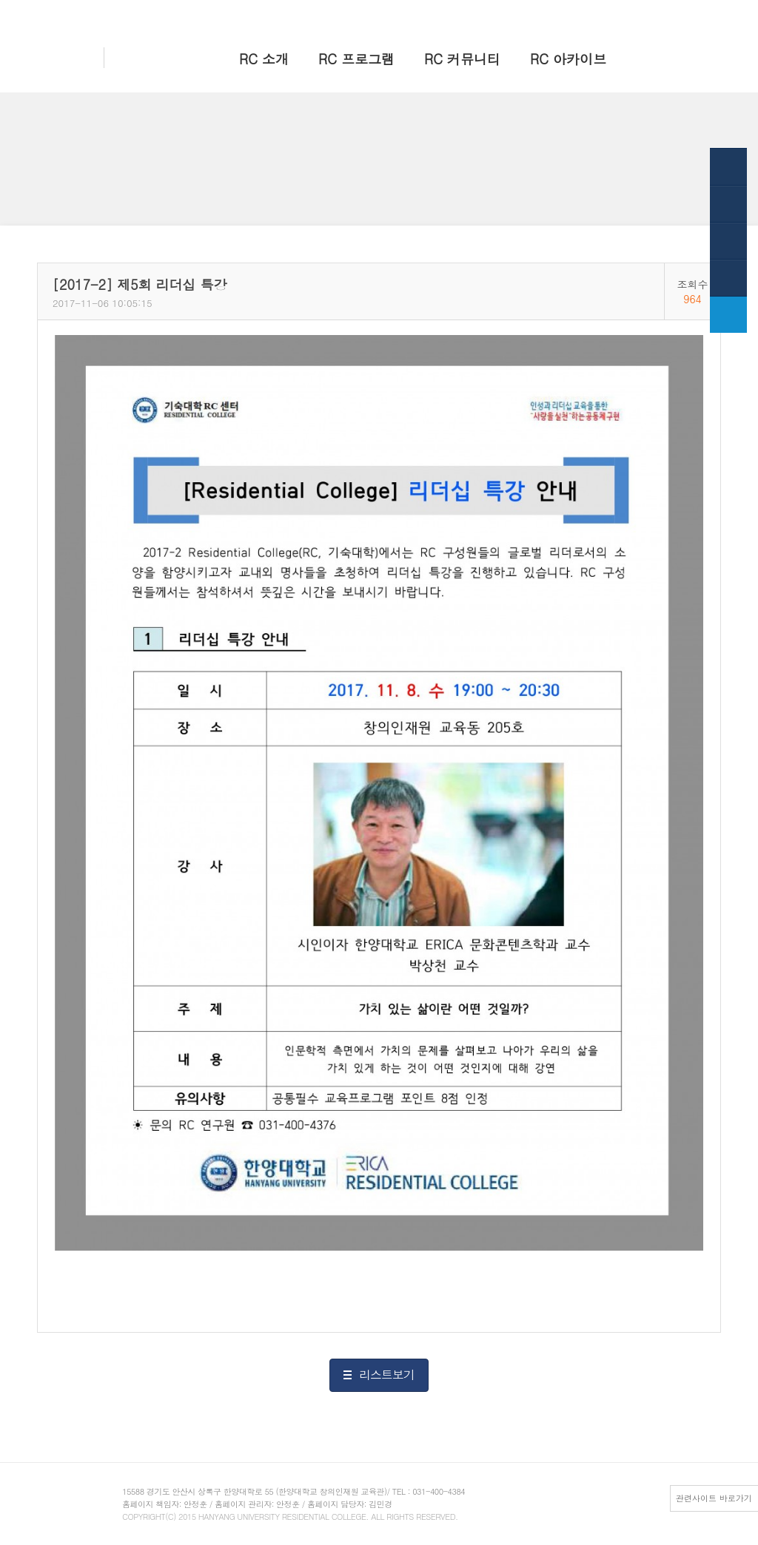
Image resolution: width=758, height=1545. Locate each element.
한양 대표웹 (600, 12)
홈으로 (551, 12)
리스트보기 (387, 1374)
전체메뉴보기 (698, 12)
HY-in (648, 12)
